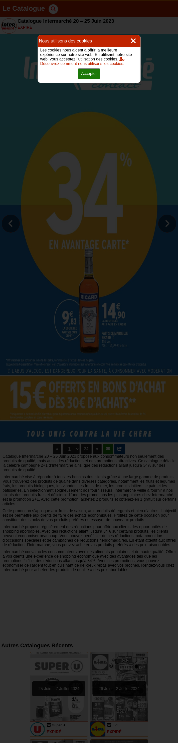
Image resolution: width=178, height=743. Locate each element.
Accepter (89, 73)
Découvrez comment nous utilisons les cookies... (83, 61)
